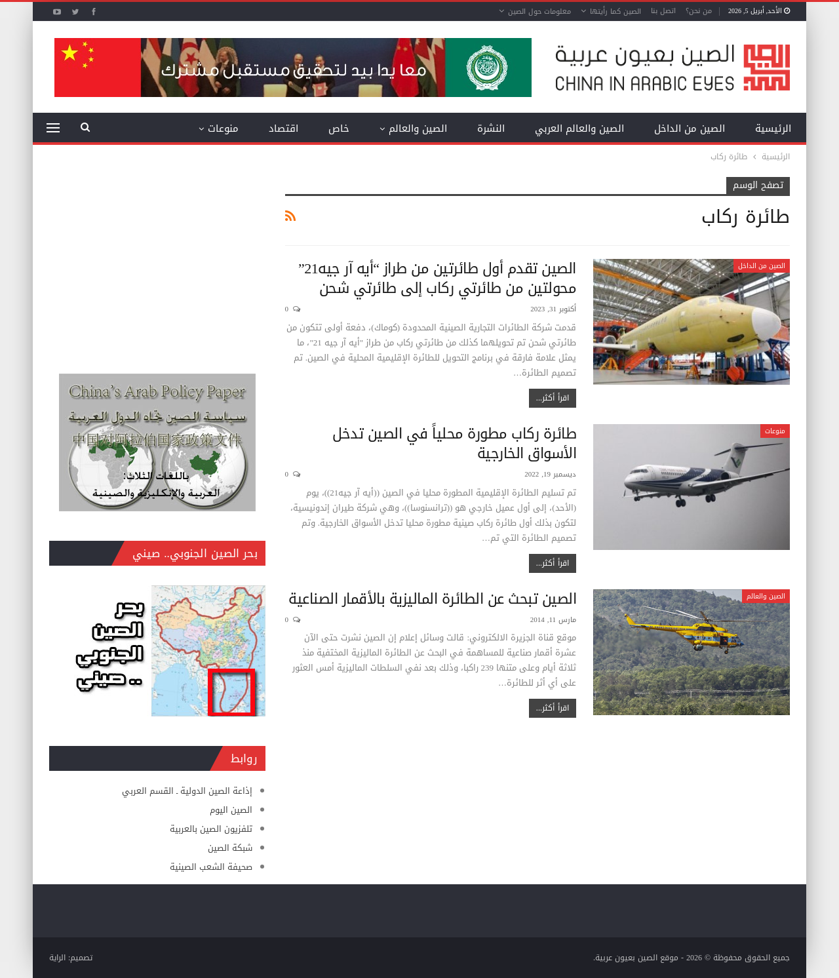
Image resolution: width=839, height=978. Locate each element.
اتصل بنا (663, 11)
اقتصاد (283, 128)
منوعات (223, 128)
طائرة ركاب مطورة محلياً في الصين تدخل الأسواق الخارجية (454, 443)
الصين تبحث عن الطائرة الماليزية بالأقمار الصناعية (432, 599)
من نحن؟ (699, 11)
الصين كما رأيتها (615, 11)
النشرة (491, 128)
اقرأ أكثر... (552, 398)
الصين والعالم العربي (579, 128)
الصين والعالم (418, 128)
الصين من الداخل (689, 128)
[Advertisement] (157, 259)
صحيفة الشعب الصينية (211, 867)
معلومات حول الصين (539, 11)
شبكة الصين (230, 848)
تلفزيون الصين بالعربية (211, 829)
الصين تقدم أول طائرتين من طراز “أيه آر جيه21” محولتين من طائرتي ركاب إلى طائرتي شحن (437, 278)
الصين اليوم (231, 810)
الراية (57, 957)
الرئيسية (773, 128)
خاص (338, 128)
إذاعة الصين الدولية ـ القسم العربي (187, 791)
